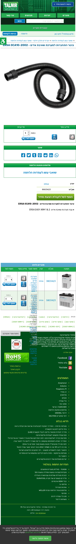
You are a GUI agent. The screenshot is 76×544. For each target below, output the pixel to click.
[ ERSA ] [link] (6, 317)
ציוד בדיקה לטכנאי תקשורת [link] (56, 429)
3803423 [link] (51, 281)
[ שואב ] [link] (41, 317)
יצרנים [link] (47, 15)
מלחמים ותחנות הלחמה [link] (33, 351)
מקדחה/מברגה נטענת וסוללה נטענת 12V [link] (51, 472)
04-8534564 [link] (41, 513)
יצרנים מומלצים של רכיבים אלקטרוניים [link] (52, 459)
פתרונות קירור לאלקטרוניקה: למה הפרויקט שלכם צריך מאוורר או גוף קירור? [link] (37, 438)
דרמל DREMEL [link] (61, 413)
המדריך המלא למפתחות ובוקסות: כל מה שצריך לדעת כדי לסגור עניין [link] (40, 441)
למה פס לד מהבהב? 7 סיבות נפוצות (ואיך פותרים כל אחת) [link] (45, 444)
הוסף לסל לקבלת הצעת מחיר (55, 197)
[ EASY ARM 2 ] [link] (68, 327)
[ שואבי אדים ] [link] (57, 322)
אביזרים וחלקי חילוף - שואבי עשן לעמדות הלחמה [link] (30, 40)
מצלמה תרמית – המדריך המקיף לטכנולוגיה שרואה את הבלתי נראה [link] (41, 426)
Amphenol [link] (62, 383)
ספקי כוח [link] (63, 404)
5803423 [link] (51, 300)
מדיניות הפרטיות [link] (33, 532)
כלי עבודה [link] (63, 401)
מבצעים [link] (28, 15)
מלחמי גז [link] (63, 484)
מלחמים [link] (63, 395)
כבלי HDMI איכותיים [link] (59, 481)
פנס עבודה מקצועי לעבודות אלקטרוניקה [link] (51, 435)
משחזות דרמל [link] (61, 499)
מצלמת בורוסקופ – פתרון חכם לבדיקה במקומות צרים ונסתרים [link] (43, 453)
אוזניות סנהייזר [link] (61, 487)
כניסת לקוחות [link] (9, 33)
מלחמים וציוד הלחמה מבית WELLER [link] (53, 490)
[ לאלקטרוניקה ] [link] (19, 317)
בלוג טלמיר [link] (65, 363)
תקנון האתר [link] (15, 369)
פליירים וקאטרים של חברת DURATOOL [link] (52, 478)
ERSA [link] (41, 281)
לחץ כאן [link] (64, 34)
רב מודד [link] (63, 392)
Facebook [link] (65, 358)
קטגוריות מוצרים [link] (40, 28)
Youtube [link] (65, 367)
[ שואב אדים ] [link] (44, 322)
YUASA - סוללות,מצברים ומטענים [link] (54, 469)
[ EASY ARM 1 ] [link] (18, 322)
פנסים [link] (64, 398)
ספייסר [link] (64, 493)
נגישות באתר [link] (15, 366)
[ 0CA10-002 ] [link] (40, 327)
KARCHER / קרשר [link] (59, 407)
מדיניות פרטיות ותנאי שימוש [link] (15, 372)
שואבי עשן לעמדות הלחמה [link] (62, 40)
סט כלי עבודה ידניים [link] (59, 496)
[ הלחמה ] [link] (65, 317)
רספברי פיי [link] (62, 456)
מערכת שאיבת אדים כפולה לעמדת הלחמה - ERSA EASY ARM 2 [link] (33, 304)
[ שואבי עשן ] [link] (69, 322)
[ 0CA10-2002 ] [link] (26, 327)
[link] (11, 6)
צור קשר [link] (10, 15)
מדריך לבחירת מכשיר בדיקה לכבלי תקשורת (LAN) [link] (47, 432)
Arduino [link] (63, 386)
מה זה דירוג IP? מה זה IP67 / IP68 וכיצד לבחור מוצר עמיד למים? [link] (42, 447)
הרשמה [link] (24, 33)
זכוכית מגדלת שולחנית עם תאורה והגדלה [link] (50, 475)
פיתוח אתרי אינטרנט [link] (11, 334)
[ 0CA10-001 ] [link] (54, 327)
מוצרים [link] (66, 15)
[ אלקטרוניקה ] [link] (53, 317)
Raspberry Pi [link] (61, 389)
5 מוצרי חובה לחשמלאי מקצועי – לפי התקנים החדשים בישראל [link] (43, 450)
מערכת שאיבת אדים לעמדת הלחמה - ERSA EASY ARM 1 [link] (33, 284)
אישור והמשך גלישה (40, 538)
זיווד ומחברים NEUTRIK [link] (58, 416)
